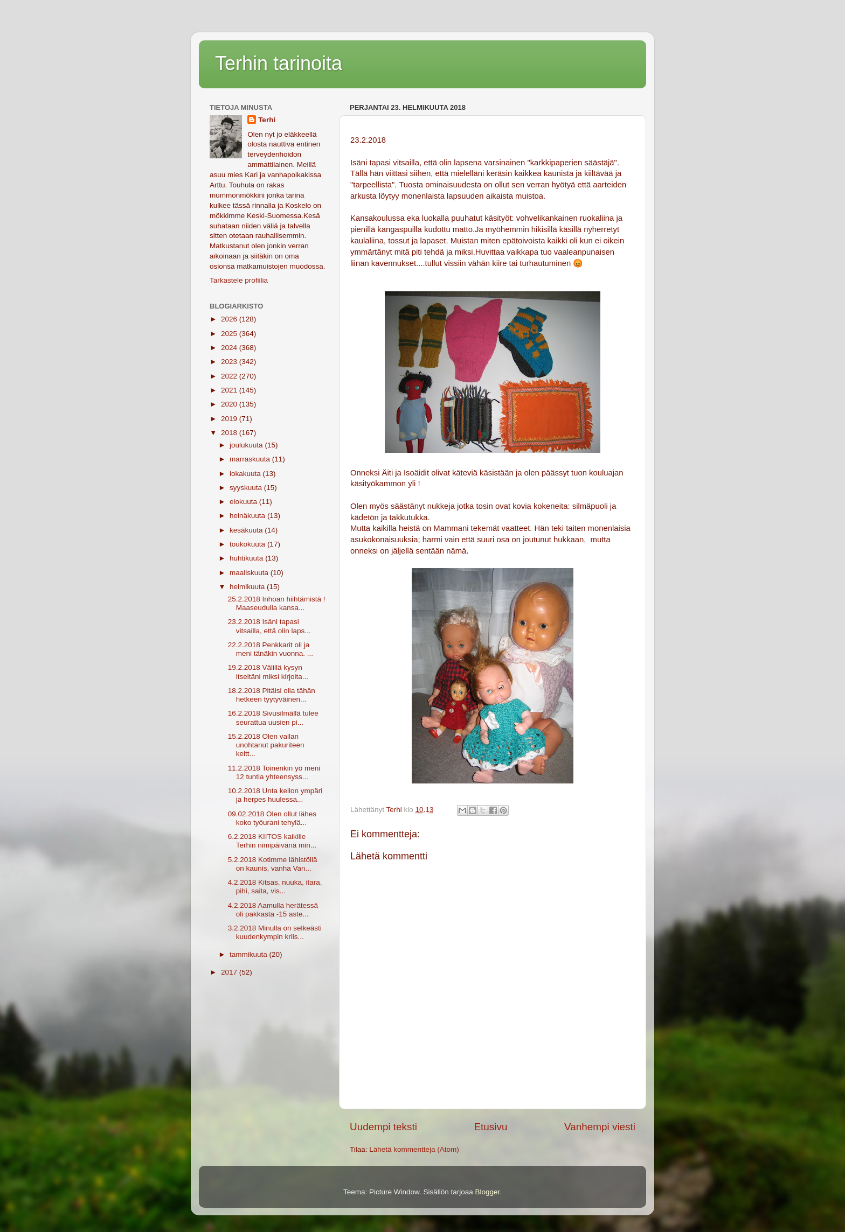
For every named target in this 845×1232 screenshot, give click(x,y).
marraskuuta (251, 459)
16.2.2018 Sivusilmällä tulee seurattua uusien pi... (273, 717)
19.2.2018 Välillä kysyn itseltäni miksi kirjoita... (268, 671)
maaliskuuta (250, 573)
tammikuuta (249, 954)
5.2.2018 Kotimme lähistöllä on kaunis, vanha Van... (272, 864)
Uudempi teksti (383, 1126)
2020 (230, 404)
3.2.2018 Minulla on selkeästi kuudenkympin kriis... (275, 932)
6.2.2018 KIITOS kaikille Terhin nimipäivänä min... (272, 840)
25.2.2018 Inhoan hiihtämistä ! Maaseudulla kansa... (276, 603)
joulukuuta (247, 445)
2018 (230, 433)
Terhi (266, 120)
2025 (230, 334)
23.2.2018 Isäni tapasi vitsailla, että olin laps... (269, 626)
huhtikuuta (247, 558)
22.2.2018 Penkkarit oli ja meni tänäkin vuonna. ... (270, 649)
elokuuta (244, 502)
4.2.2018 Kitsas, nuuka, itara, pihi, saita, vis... (275, 886)
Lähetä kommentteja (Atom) (414, 1149)
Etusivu (491, 1126)
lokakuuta (246, 474)
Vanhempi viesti (599, 1126)
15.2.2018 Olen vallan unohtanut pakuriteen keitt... (266, 745)
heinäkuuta (248, 516)
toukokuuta (248, 544)
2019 (230, 419)
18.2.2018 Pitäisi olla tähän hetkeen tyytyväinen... (271, 695)
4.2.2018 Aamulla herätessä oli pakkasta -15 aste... (273, 909)
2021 (230, 390)
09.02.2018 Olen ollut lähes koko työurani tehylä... (272, 818)
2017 (230, 972)
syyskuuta (247, 488)
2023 (230, 362)
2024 (230, 348)
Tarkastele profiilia (239, 280)
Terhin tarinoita (278, 63)
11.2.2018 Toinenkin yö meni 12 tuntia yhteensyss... (274, 772)
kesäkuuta (247, 530)
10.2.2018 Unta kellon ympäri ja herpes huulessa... (275, 795)
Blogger (487, 1192)
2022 (230, 376)
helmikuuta (248, 587)
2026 (230, 319)
